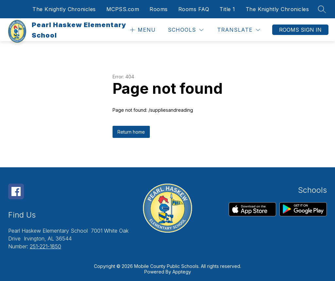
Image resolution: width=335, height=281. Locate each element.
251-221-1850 (45, 246)
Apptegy (181, 271)
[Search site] (322, 9)
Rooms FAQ (193, 9)
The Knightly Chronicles (64, 9)
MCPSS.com (122, 9)
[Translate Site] (239, 30)
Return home (131, 132)
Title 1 (227, 9)
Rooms (159, 9)
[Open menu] (142, 30)
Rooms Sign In (300, 29)
